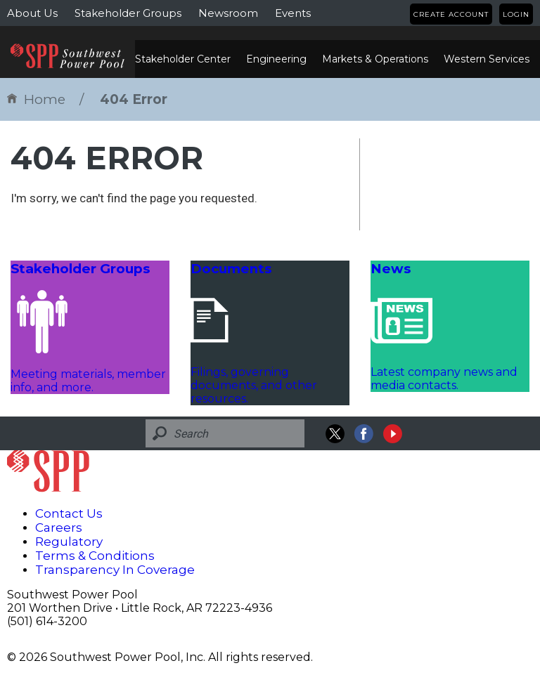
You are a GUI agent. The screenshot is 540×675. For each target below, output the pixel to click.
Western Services (486, 59)
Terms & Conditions (95, 556)
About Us (32, 13)
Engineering (276, 59)
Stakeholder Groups (128, 13)
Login (516, 14)
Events (293, 13)
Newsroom (228, 13)
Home (36, 99)
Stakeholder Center (183, 59)
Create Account (451, 14)
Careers (58, 527)
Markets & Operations (375, 59)
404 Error (133, 99)
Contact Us (69, 513)
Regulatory (69, 542)
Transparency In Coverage (115, 570)
